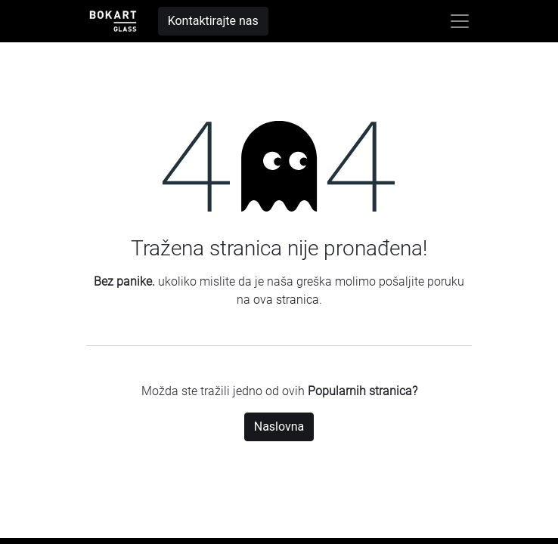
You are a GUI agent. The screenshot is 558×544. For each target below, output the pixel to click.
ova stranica (286, 299)
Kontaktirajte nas (213, 21)
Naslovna (279, 426)
